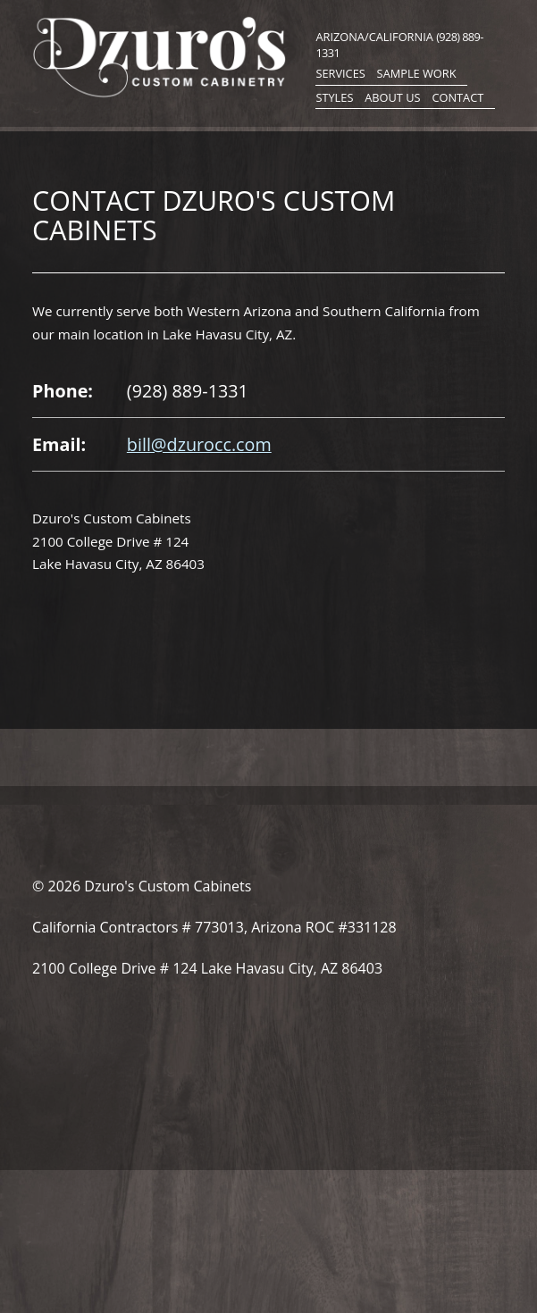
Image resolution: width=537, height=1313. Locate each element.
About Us (392, 97)
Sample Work (417, 73)
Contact (457, 97)
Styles (334, 97)
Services (340, 73)
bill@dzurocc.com (199, 444)
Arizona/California (373, 37)
